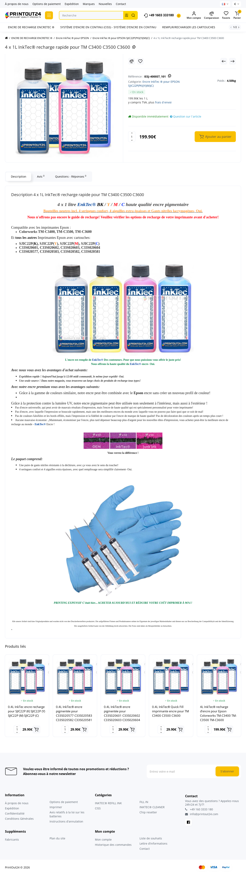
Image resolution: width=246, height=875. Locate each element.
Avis (40, 176)
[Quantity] (131, 136)
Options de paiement (46, 4)
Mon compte (103, 839)
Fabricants (12, 839)
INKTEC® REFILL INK (108, 803)
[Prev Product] (223, 61)
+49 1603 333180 (159, 15)
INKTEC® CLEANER (152, 807)
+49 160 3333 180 (199, 809)
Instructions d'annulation (66, 821)
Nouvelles (105, 4)
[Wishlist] (140, 61)
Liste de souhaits (151, 838)
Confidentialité (14, 813)
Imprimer (56, 807)
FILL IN (144, 802)
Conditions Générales (19, 819)
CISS (98, 808)
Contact (121, 4)
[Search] (133, 15)
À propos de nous (16, 4)
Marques (89, 4)
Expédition (72, 4)
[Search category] (126, 15)
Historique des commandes (113, 845)
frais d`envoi (163, 102)
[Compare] (131, 61)
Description (18, 176)
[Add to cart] (36, 729)
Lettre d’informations (153, 843)
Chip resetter (148, 812)
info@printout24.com (201, 814)
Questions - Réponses (70, 176)
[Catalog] (49, 15)
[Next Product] (232, 61)
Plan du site (57, 838)
